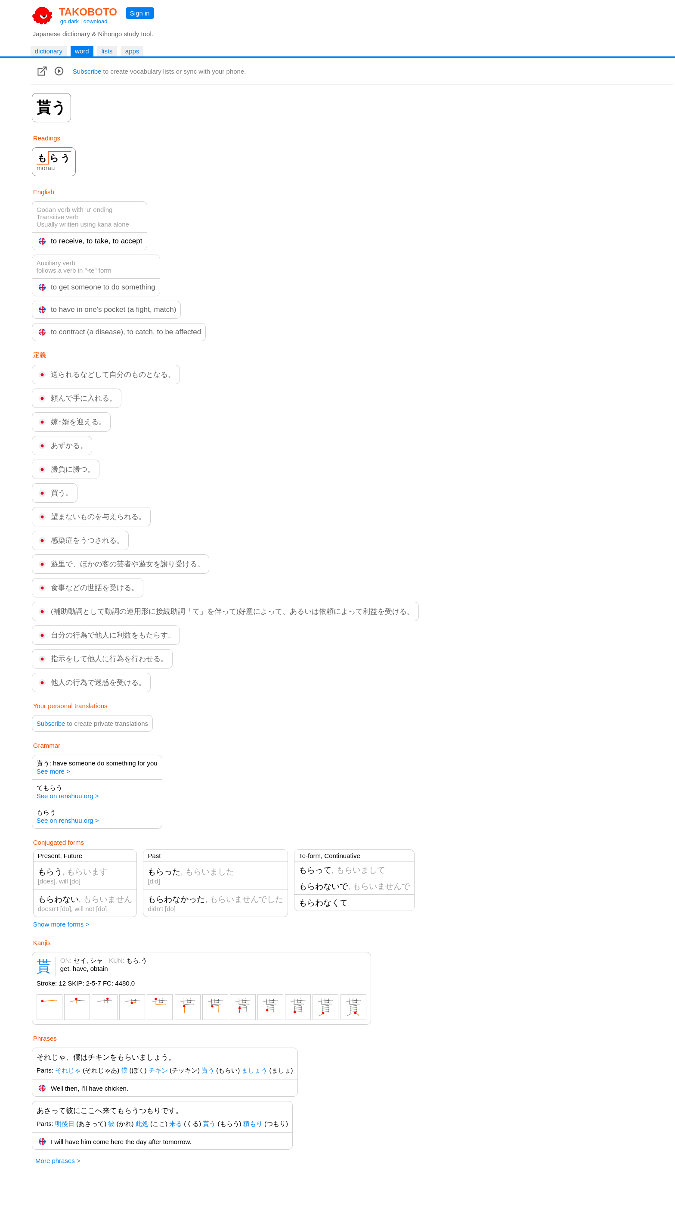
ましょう (254, 1070)
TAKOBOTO (88, 12)
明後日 (64, 1123)
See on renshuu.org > (68, 795)
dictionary (48, 51)
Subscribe (87, 71)
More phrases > (58, 1160)
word (82, 51)
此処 (142, 1123)
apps (132, 51)
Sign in (140, 13)
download (96, 21)
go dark (69, 21)
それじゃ (68, 1070)
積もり (253, 1123)
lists (107, 51)
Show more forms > (61, 924)
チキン (158, 1070)
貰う (207, 1070)
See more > (53, 771)
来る (175, 1123)
